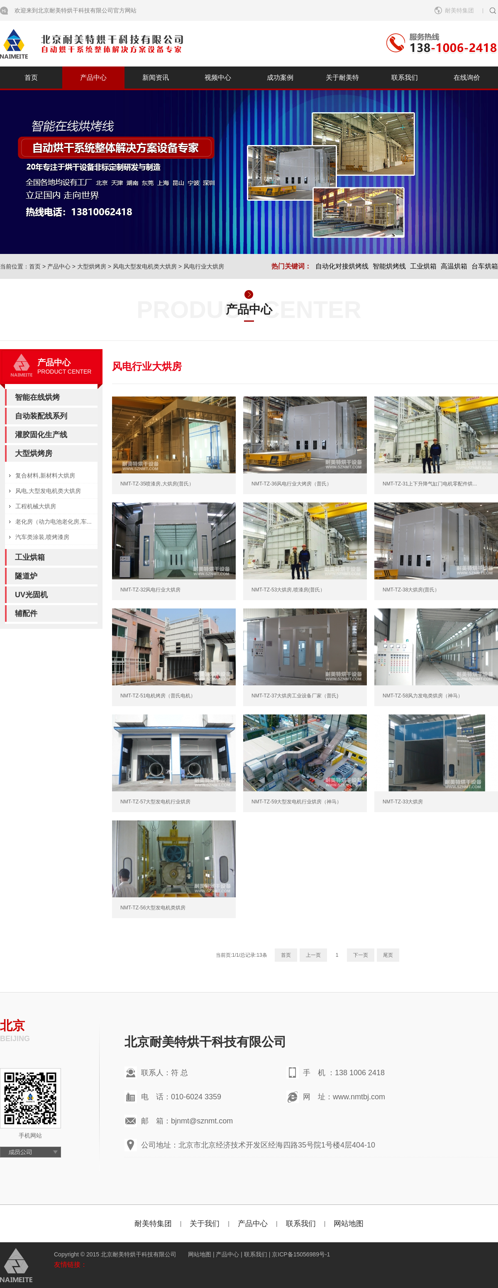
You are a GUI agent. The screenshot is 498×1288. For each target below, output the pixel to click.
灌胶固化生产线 (41, 435)
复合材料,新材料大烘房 (45, 475)
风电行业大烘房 (203, 266)
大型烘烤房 (91, 266)
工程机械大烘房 (35, 506)
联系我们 (404, 77)
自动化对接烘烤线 (342, 266)
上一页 (313, 955)
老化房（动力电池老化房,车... (53, 521)
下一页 (360, 955)
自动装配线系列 (41, 416)
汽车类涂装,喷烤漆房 (42, 537)
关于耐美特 (342, 77)
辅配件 (26, 613)
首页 (31, 77)
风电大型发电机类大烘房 (145, 266)
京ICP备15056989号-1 (301, 1254)
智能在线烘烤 (37, 397)
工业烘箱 (423, 266)
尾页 (388, 955)
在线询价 (467, 77)
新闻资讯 (155, 77)
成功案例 (280, 77)
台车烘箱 (484, 266)
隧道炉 (26, 576)
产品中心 (93, 77)
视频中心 (218, 77)
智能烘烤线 (389, 266)
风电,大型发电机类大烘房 (48, 491)
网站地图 (349, 1223)
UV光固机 (31, 595)
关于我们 (205, 1223)
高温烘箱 (454, 266)
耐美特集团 (459, 10)
